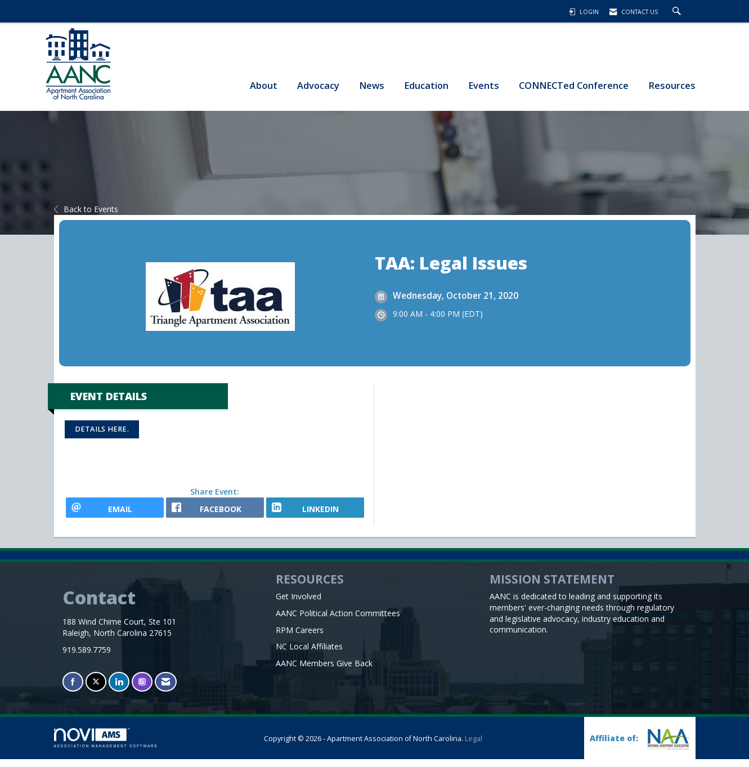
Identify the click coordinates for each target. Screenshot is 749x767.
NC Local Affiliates (309, 654)
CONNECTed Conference (574, 85)
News (371, 85)
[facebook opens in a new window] (215, 511)
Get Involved (298, 603)
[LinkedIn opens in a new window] (315, 511)
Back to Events (86, 209)
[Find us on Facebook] (72, 689)
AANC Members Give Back (324, 671)
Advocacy (318, 85)
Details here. (102, 429)
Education (426, 85)
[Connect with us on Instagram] (142, 689)
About (263, 85)
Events (483, 85)
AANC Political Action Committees (338, 620)
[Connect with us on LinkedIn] (119, 689)
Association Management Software (106, 746)
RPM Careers (300, 637)
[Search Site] (678, 12)
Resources (672, 85)
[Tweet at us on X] (96, 689)
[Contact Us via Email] (166, 689)
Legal (473, 746)
